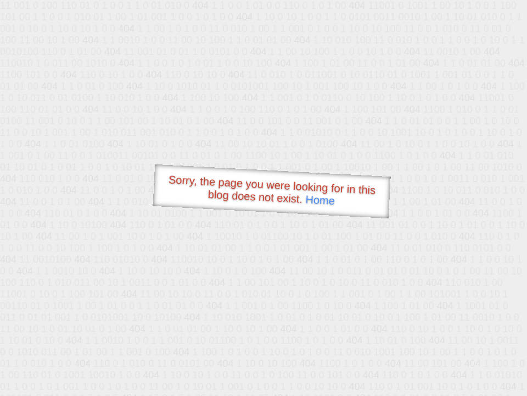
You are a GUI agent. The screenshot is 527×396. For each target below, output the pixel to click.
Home (320, 200)
